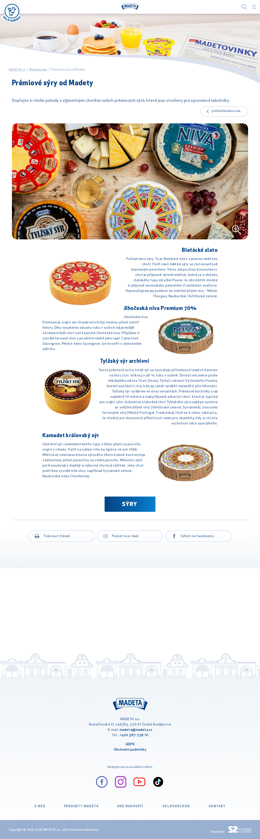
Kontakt (217, 806)
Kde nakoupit (130, 806)
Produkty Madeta (81, 806)
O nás (39, 806)
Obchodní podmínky (130, 750)
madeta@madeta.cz (136, 730)
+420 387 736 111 (133, 735)
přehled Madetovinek (226, 111)
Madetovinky (38, 69)
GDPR (130, 744)
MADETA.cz (17, 69)
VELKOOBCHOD (176, 806)
